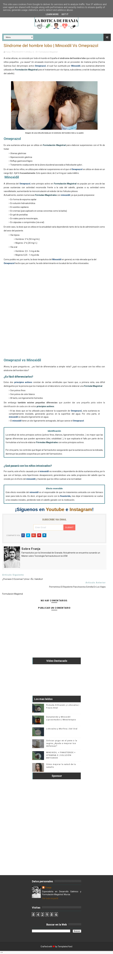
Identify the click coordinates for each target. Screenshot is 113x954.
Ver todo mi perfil (50, 898)
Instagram (81, 509)
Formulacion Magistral (48, 52)
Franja (48, 887)
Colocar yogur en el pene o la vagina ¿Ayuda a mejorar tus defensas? (61, 743)
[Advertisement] (54, 313)
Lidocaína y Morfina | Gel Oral (62, 729)
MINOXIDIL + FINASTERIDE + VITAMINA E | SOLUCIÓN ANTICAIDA (61, 755)
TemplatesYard (65, 946)
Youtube (55, 509)
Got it (65, 14)
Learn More (52, 14)
